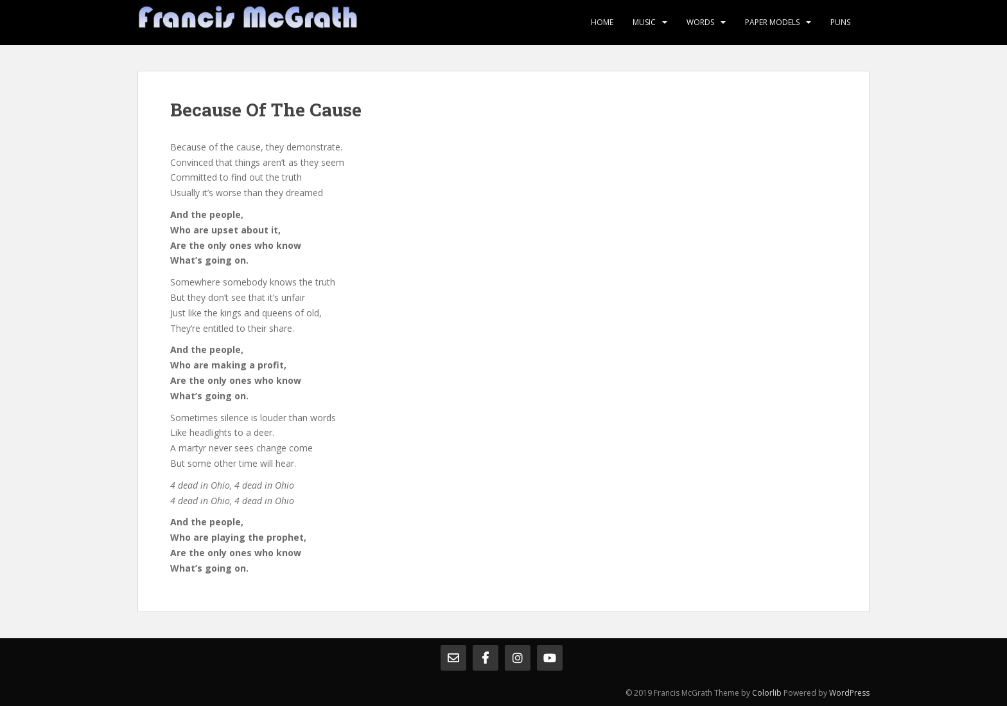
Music (644, 22)
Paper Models (772, 22)
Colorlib (767, 692)
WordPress (849, 692)
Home (602, 22)
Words (700, 22)
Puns (840, 22)
